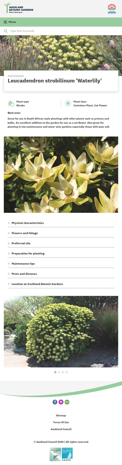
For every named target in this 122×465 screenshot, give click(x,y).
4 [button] (67, 372)
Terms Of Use (61, 422)
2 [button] (59, 372)
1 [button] (55, 372)
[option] (61, 331)
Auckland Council (61, 429)
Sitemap (61, 415)
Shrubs (20, 105)
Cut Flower (100, 105)
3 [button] (63, 372)
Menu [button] (12, 22)
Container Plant (83, 105)
